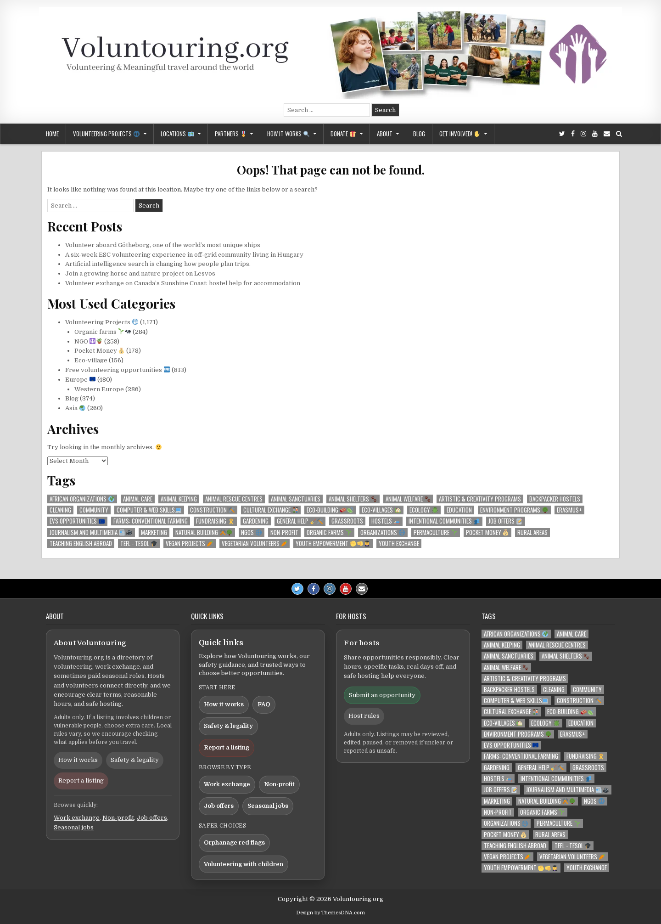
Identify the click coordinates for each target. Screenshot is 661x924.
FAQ (264, 704)
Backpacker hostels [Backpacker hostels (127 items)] (554, 499)
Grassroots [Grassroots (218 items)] (347, 521)
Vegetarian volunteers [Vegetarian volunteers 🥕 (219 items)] (254, 543)
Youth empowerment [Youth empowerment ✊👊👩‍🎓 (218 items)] (333, 543)
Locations (177, 133)
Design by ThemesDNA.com (330, 913)
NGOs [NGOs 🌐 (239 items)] (251, 532)
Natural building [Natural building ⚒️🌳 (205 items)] (204, 532)
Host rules (364, 715)
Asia (75, 408)
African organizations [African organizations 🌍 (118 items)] (82, 499)
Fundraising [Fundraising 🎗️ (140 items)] (215, 521)
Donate (343, 133)
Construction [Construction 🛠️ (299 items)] (212, 510)
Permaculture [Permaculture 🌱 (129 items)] (435, 532)
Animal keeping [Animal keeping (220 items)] (179, 499)
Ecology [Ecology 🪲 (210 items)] (423, 510)
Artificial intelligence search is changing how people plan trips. (158, 263)
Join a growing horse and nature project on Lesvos (140, 273)
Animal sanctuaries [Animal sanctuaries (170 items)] (295, 499)
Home (52, 133)
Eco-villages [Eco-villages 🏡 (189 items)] (381, 510)
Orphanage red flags (234, 842)
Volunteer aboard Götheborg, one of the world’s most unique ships (162, 245)
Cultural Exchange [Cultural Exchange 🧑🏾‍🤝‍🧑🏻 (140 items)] (270, 510)
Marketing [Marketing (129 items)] (154, 532)
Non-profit (118, 817)
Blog (419, 133)
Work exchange (77, 817)
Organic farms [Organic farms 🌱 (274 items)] (329, 532)
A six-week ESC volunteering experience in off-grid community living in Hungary (184, 254)
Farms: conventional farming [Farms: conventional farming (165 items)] (150, 521)
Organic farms (102, 331)
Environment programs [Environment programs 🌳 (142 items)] (514, 510)
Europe (80, 379)
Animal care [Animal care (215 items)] (137, 499)
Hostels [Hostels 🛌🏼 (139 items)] (385, 521)
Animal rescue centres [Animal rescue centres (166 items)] (234, 499)
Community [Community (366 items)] (93, 510)
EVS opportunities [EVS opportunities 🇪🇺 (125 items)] (77, 521)
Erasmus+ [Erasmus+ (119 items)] (569, 510)
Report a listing (81, 780)
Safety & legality (135, 759)
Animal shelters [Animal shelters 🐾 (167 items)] (353, 499)
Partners (230, 133)
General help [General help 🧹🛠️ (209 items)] (300, 521)
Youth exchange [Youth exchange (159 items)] (399, 543)
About (384, 133)
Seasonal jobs (74, 827)
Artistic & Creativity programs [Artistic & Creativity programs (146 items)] (480, 499)
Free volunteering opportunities (117, 369)
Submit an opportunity (382, 695)
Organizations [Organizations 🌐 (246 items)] (382, 532)
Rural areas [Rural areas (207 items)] (532, 532)
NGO (88, 341)
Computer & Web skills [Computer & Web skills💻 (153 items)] (149, 510)
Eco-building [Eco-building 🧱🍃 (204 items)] (330, 510)
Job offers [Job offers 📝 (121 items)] (505, 521)
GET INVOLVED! (459, 133)
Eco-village (90, 360)
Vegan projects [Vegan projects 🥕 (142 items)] (189, 543)
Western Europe (99, 389)
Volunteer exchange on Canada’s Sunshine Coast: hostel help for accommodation (182, 283)
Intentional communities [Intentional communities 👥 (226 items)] (444, 521)
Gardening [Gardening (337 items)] (256, 521)
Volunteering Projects (106, 133)
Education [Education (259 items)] (459, 510)
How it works (288, 133)
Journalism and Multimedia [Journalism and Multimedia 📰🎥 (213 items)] (91, 532)
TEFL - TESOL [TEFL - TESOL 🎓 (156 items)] (138, 543)
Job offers (152, 817)
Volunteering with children (243, 864)
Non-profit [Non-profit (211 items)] (284, 532)
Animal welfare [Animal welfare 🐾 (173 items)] (408, 499)
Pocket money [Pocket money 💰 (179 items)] (487, 532)
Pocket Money (99, 350)
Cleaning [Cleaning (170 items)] (60, 510)
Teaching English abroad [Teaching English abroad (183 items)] (81, 543)
